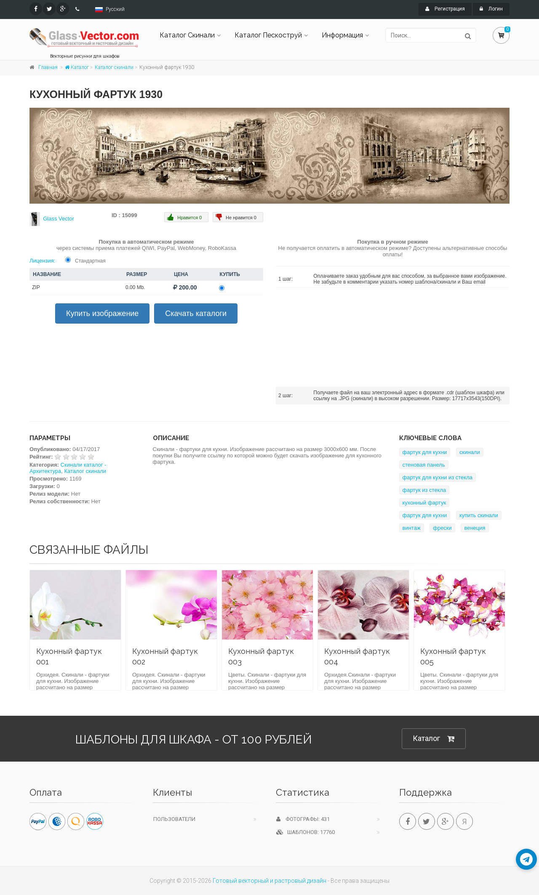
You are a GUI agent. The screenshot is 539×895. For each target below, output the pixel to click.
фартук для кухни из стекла (438, 477)
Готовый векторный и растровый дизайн (269, 880)
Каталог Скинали (187, 35)
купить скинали (478, 515)
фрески (442, 528)
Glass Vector (58, 218)
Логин (491, 9)
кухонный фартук (424, 502)
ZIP (36, 287)
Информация (342, 35)
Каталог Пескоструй (268, 35)
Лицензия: (42, 261)
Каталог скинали (114, 67)
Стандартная (90, 261)
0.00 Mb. (135, 287)
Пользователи (174, 819)
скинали (469, 452)
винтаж (412, 528)
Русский (115, 9)
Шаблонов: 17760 (305, 832)
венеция (474, 528)
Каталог (77, 67)
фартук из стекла (424, 490)
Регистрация (445, 9)
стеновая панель (424, 465)
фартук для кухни (425, 452)
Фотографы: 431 (303, 819)
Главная (48, 67)
